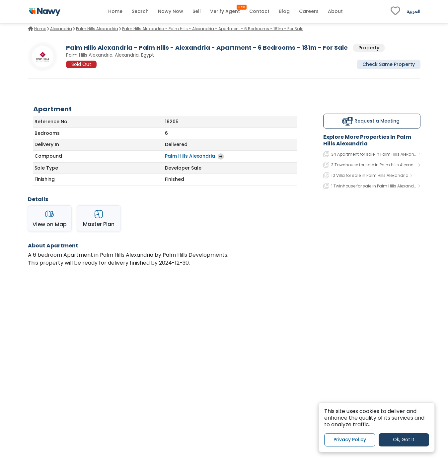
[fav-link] (395, 11)
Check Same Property (388, 64)
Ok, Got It (403, 439)
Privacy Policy (350, 439)
